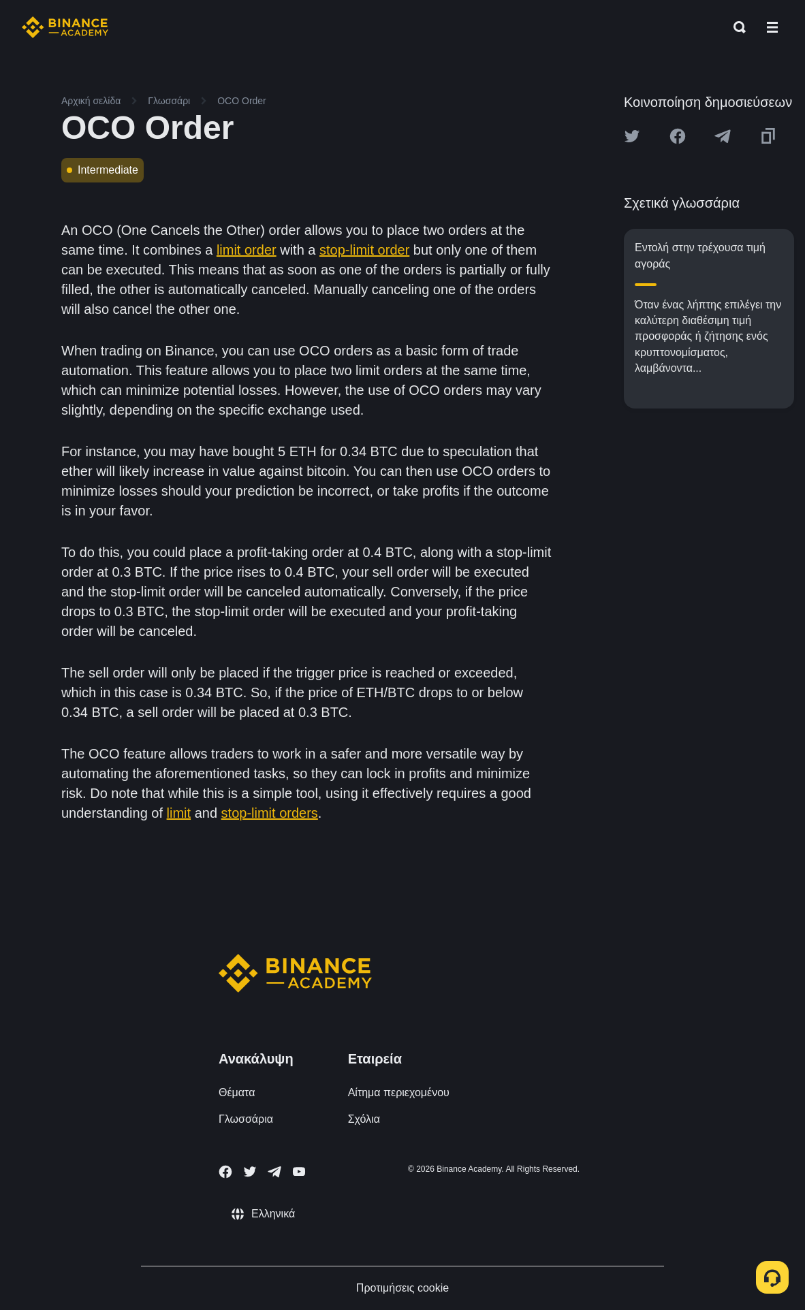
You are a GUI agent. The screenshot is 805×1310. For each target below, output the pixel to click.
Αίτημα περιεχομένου (398, 1092)
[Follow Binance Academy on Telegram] (274, 1172)
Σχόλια (364, 1119)
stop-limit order (364, 249)
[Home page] (65, 27)
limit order (247, 249)
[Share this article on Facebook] (677, 136)
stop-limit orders (269, 812)
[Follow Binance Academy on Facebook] (225, 1172)
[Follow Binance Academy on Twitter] (250, 1171)
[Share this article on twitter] (632, 136)
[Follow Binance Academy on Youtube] (299, 1171)
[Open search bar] (735, 27)
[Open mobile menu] (772, 27)
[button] (772, 27)
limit (179, 812)
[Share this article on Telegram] (722, 136)
